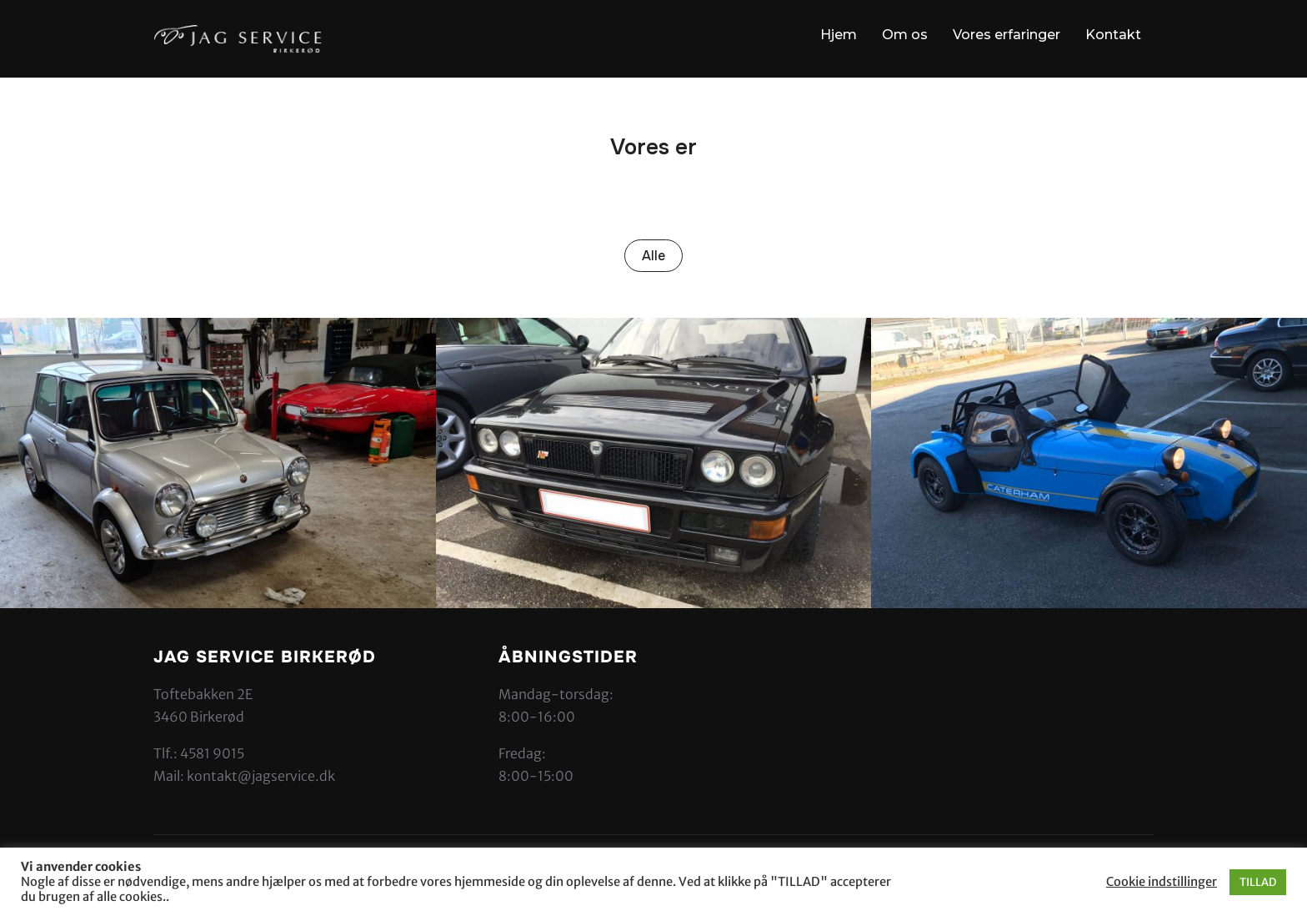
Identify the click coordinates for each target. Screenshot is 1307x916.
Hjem (838, 35)
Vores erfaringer (1006, 35)
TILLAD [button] (1257, 882)
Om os (905, 35)
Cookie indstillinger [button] (1161, 881)
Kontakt (1113, 35)
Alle (653, 255)
